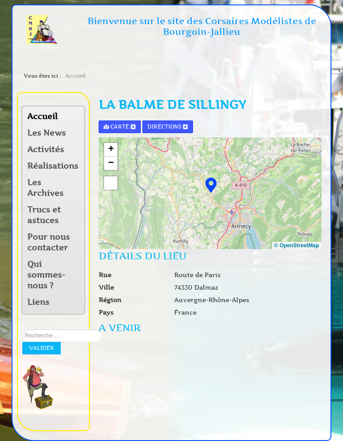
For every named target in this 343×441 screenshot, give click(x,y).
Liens (38, 302)
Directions (167, 126)
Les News (46, 133)
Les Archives (45, 188)
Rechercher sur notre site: (22, 329)
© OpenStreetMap (296, 245)
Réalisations (50, 166)
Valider (41, 348)
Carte (120, 126)
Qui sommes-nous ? (46, 275)
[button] (77, 150)
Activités (45, 149)
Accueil (42, 116)
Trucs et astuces (44, 215)
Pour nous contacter (48, 242)
